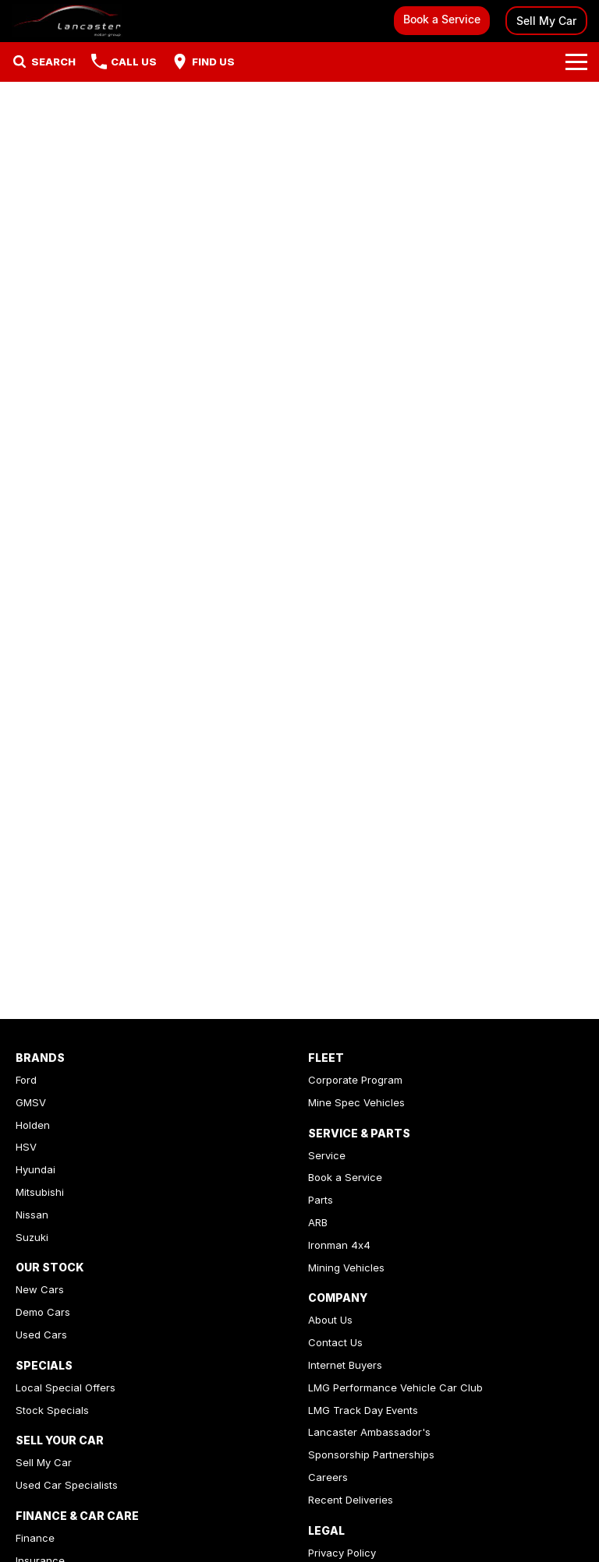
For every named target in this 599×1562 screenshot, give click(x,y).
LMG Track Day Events (363, 1410)
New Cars (40, 1289)
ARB (318, 1222)
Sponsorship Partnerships (371, 1454)
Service (327, 1155)
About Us (330, 1319)
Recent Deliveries (350, 1499)
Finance (35, 1538)
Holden (33, 1125)
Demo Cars (43, 1312)
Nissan (32, 1214)
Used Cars (41, 1334)
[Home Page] (67, 20)
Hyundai (35, 1169)
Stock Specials (52, 1410)
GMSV (31, 1102)
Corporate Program (355, 1080)
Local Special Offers (65, 1387)
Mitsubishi (40, 1192)
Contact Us (335, 1342)
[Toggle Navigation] (576, 61)
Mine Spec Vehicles (356, 1102)
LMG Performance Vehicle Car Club (395, 1387)
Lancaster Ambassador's (369, 1432)
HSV (26, 1147)
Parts (320, 1200)
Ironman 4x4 (339, 1245)
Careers (328, 1477)
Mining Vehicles (346, 1267)
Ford (26, 1080)
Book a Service (441, 19)
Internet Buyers (345, 1365)
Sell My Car (546, 20)
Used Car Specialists (67, 1485)
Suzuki (32, 1237)
